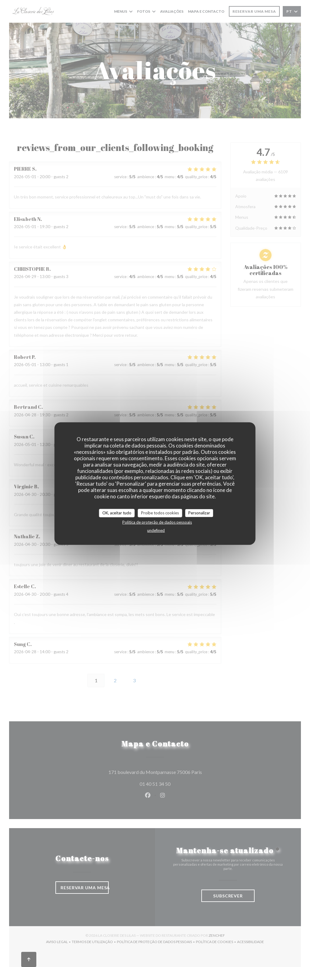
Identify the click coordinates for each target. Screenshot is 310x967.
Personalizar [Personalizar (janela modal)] (199, 512)
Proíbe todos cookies (160, 512)
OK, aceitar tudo (116, 512)
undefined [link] (156, 530)
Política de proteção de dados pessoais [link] (157, 522)
